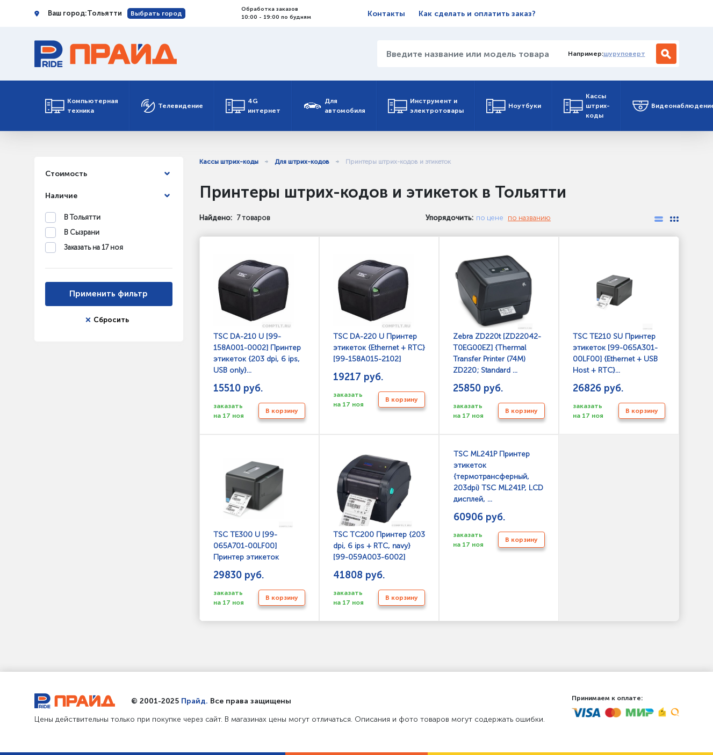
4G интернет (253, 105)
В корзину (281, 411)
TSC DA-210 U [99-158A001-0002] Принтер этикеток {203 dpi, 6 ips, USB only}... (257, 313)
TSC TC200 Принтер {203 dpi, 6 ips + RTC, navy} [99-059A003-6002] (379, 505)
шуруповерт (624, 53)
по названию (529, 218)
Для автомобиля (334, 105)
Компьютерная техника (81, 105)
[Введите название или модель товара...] (468, 53)
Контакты (386, 13)
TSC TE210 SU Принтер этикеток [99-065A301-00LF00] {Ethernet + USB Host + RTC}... (615, 313)
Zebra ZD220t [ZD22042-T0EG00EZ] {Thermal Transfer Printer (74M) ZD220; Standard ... (497, 313)
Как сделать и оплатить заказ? (477, 13)
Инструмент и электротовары (426, 105)
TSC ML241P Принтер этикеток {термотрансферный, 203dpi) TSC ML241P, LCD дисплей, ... (498, 476)
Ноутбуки (513, 106)
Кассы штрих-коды (587, 105)
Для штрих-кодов (302, 161)
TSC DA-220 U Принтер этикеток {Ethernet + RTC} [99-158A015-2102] (379, 307)
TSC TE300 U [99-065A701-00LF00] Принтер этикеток (253, 505)
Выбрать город (156, 13)
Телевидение (172, 106)
